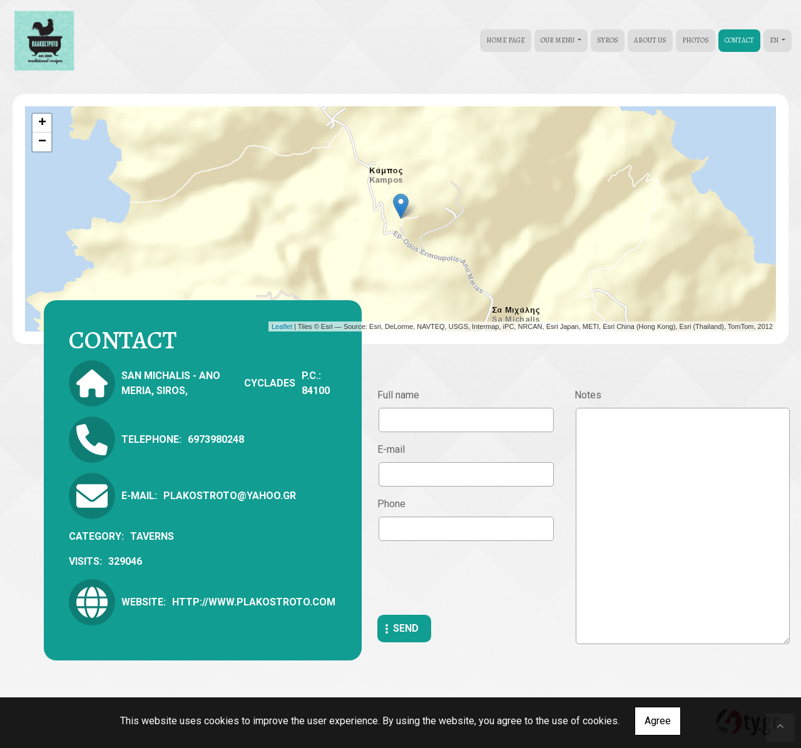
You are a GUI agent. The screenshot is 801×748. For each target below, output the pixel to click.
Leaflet (282, 326)
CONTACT (739, 40)
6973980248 (216, 439)
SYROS (607, 40)
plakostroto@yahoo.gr (229, 496)
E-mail (391, 449)
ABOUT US (650, 40)
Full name (398, 395)
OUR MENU (558, 40)
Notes (587, 395)
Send (406, 628)
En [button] (775, 40)
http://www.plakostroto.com (253, 602)
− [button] (42, 142)
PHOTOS (695, 40)
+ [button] (42, 123)
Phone (391, 504)
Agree (658, 721)
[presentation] (472, 577)
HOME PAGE (505, 40)
